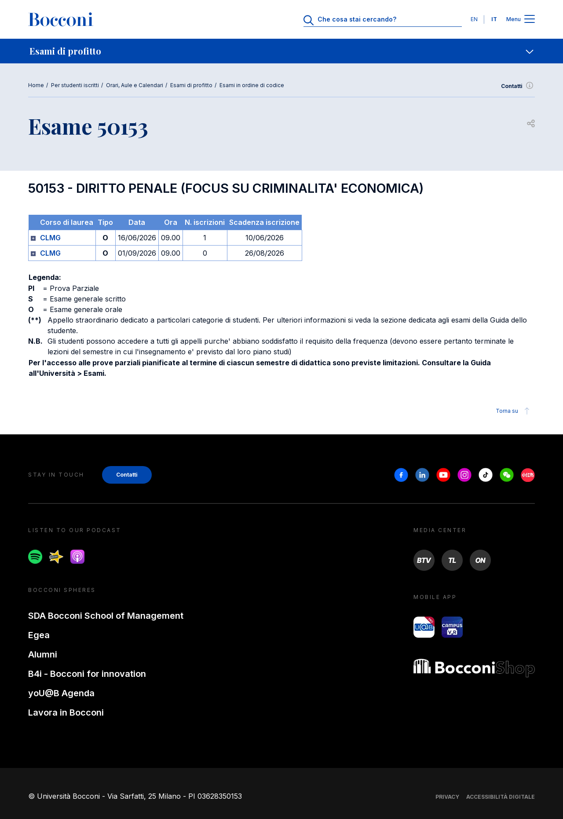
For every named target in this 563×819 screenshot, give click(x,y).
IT (494, 19)
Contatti (518, 86)
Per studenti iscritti (75, 85)
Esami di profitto (191, 85)
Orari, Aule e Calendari (134, 85)
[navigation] (281, 51)
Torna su (514, 411)
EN (474, 19)
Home (36, 85)
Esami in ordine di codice (251, 85)
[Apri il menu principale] (529, 19)
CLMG (50, 237)
